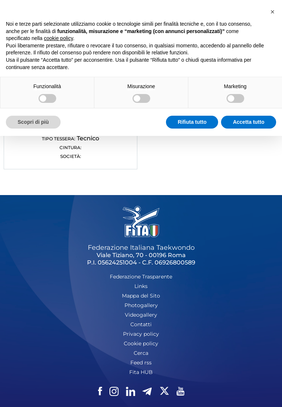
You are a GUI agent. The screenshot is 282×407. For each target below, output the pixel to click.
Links (141, 286)
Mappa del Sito (141, 296)
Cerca (141, 353)
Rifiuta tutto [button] (192, 122)
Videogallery (141, 315)
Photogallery (141, 305)
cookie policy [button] (58, 38)
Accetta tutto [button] (248, 122)
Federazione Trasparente (141, 277)
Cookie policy (141, 343)
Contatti (141, 324)
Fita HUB (141, 372)
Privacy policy (141, 334)
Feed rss (141, 362)
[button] (272, 12)
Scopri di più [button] (33, 122)
